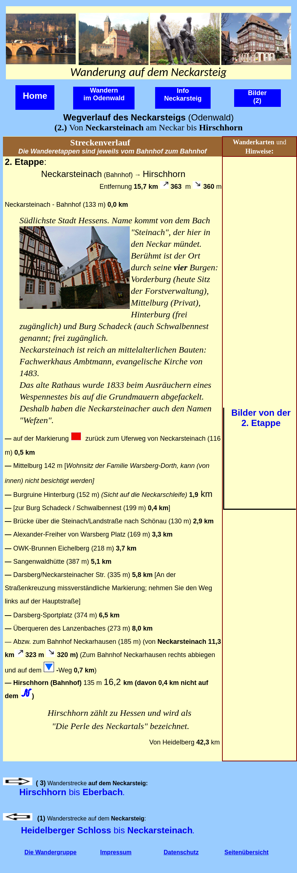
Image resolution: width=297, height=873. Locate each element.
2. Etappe (261, 423)
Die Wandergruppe (51, 852)
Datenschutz (181, 852)
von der (275, 413)
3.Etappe (143, 143)
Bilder (243, 413)
